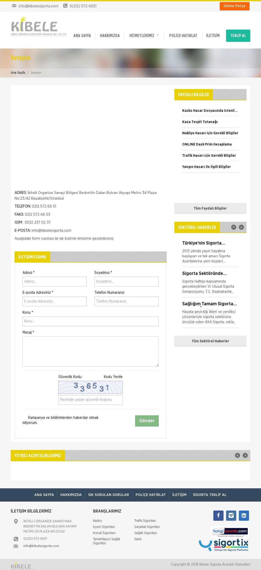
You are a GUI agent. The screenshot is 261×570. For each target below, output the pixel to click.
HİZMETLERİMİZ (143, 33)
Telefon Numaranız (109, 288)
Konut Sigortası (104, 529)
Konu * (27, 308)
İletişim (211, 34)
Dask (137, 535)
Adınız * (28, 269)
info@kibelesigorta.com (41, 542)
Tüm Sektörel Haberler (210, 337)
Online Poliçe (234, 6)
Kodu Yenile (113, 373)
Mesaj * (28, 328)
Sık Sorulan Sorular (107, 491)
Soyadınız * (103, 269)
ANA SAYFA (82, 34)
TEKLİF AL (238, 34)
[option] (210, 108)
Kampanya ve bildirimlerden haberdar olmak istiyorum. (60, 416)
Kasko (97, 517)
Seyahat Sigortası (147, 523)
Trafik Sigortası (145, 517)
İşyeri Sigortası (104, 523)
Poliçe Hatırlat (182, 34)
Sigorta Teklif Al (214, 491)
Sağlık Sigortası (145, 529)
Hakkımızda (109, 34)
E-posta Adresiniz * (37, 288)
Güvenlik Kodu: (90, 372)
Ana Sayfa (18, 68)
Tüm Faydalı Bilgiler (210, 204)
